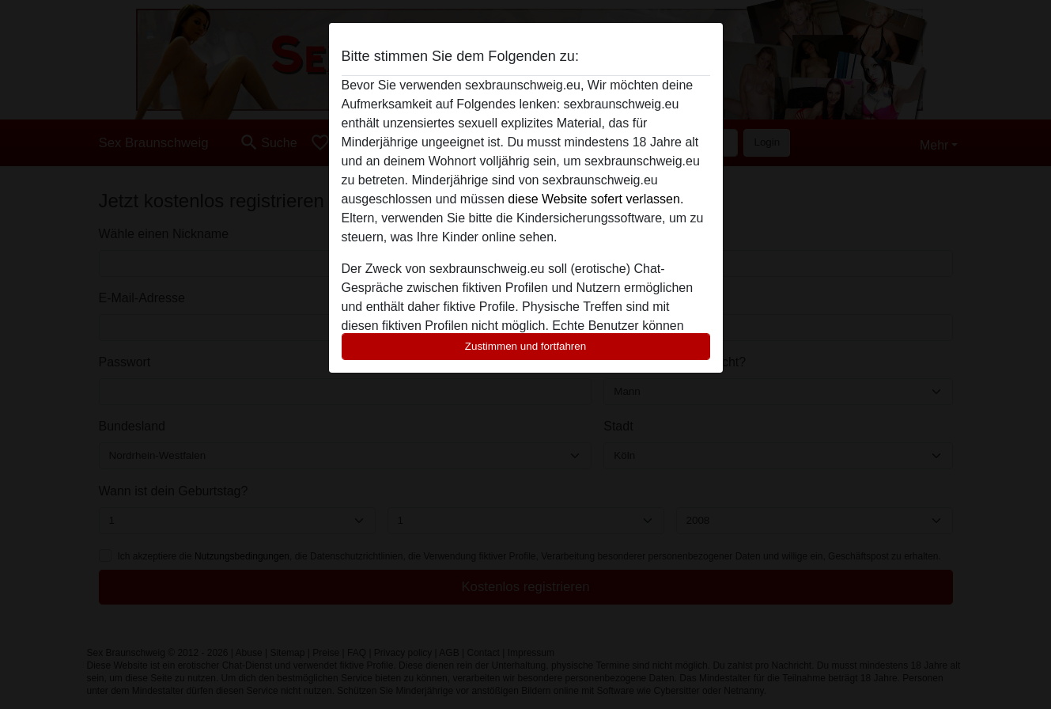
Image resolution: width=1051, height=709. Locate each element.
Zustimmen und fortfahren (526, 346)
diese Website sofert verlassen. (595, 199)
